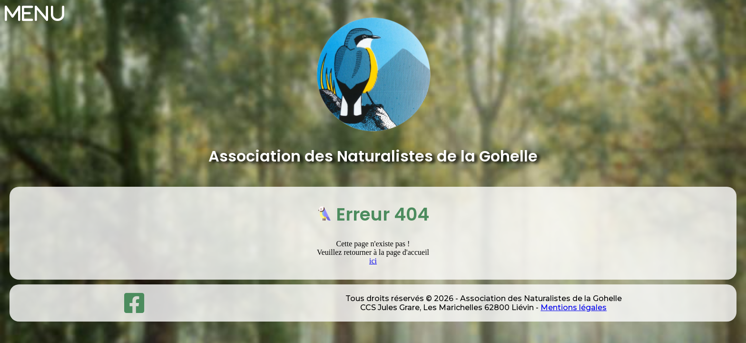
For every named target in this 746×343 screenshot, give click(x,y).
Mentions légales (573, 307)
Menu (35, 13)
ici (373, 261)
